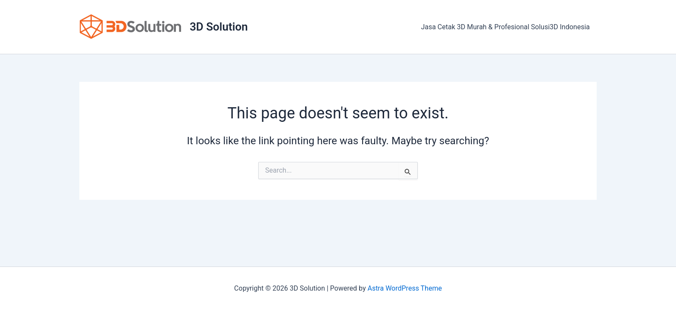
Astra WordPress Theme (404, 288)
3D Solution (219, 26)
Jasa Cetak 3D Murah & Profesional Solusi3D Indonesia (505, 27)
